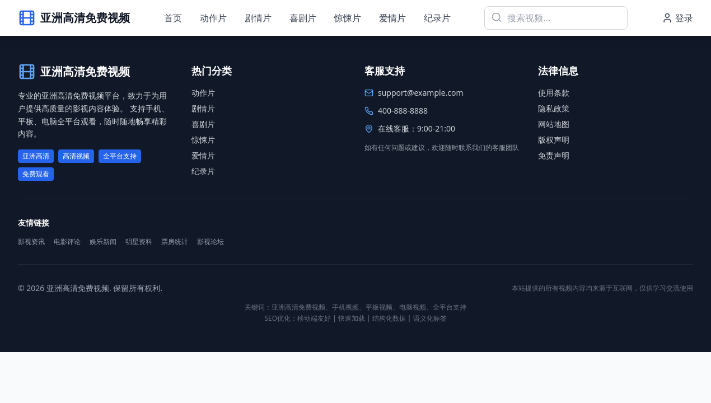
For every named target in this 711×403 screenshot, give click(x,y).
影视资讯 (31, 241)
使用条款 (553, 92)
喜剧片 (302, 18)
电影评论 (67, 241)
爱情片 (392, 18)
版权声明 (553, 139)
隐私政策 (553, 108)
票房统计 (174, 241)
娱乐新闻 (103, 241)
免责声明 (553, 155)
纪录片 (437, 18)
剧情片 (258, 18)
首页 (173, 18)
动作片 (213, 18)
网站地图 (553, 124)
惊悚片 (347, 18)
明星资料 (138, 241)
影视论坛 (210, 241)
